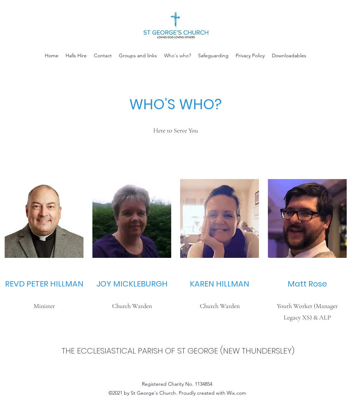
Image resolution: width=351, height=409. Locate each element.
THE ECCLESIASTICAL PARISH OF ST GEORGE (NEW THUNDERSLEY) (178, 350)
